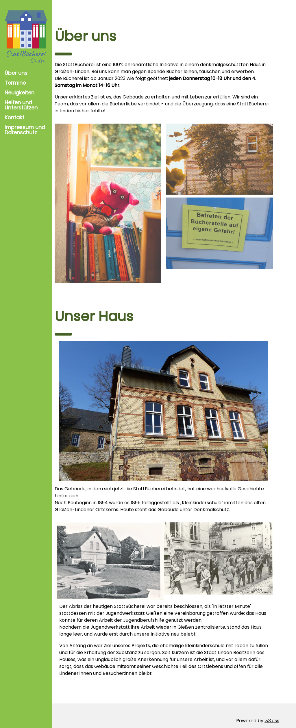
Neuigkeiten (19, 92)
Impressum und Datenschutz (25, 130)
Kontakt (14, 117)
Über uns (16, 73)
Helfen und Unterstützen (21, 105)
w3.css (271, 710)
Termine (15, 82)
